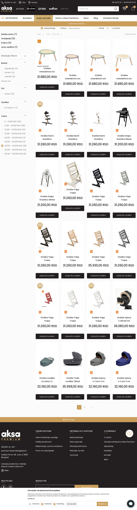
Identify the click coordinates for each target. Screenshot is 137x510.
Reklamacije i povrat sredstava (49, 446)
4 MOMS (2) (10, 76)
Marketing (60, 504)
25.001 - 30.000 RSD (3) (15, 141)
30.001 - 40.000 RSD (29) (16, 145)
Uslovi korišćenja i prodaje (47, 437)
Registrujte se (130, 2)
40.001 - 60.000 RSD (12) (15, 149)
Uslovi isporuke (76, 442)
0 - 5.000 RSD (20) (13, 121)
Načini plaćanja (76, 437)
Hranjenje (8, 38)
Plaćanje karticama (78, 446)
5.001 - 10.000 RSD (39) (15, 125)
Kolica (6, 42)
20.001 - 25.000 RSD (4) (15, 137)
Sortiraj (63, 28)
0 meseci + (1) (11, 107)
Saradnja (108, 450)
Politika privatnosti (43, 442)
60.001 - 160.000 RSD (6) (15, 153)
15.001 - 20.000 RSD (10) (15, 133)
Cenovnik (74, 455)
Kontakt (107, 455)
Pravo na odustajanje (45, 450)
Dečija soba (9, 34)
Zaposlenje (108, 446)
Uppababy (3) (11, 68)
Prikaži (101, 28)
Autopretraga (49, 28)
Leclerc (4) (10, 72)
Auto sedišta (9, 47)
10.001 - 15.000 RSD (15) (15, 129)
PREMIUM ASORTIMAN (68, 24)
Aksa (106, 459)
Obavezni (35, 504)
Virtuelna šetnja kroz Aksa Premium (119, 442)
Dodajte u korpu (47, 87)
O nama (107, 437)
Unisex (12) (9, 93)
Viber (6, 470)
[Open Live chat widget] (130, 503)
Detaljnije (31, 498)
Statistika (48, 504)
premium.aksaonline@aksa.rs (14, 450)
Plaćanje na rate (77, 450)
